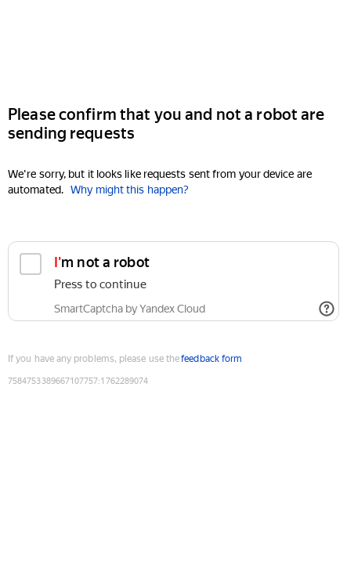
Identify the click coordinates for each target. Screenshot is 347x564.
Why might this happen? (129, 189)
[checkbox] (173, 281)
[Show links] (326, 308)
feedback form (211, 358)
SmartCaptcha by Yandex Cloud (129, 308)
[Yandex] (173, 45)
